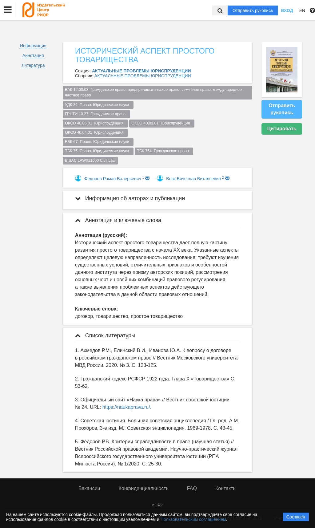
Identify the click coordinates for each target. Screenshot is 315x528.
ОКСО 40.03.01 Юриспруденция (161, 123)
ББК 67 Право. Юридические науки (98, 142)
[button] (7, 10)
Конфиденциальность (144, 488)
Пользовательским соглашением (193, 519)
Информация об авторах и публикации (130, 198)
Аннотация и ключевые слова (118, 220)
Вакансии (89, 488)
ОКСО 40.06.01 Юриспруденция (95, 123)
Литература (33, 65)
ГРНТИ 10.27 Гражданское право (96, 114)
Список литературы (105, 335)
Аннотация (33, 55)
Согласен (295, 516)
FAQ (192, 488)
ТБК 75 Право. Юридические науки (98, 151)
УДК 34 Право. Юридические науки (98, 105)
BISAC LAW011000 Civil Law (90, 160)
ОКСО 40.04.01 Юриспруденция (95, 132)
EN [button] (302, 10)
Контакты (226, 488)
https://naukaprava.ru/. (126, 407)
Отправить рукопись (253, 10)
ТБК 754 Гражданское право (164, 151)
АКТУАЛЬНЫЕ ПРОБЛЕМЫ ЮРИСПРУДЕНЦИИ (142, 75)
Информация (33, 45)
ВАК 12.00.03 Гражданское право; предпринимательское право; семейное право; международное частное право (154, 92)
